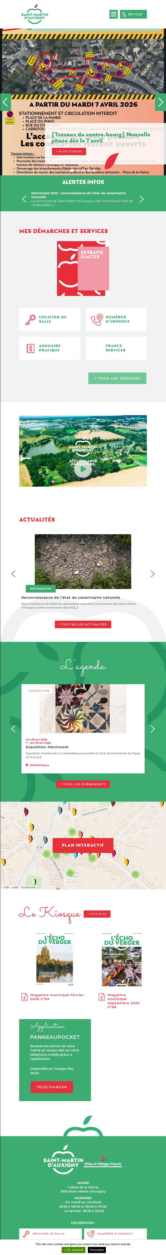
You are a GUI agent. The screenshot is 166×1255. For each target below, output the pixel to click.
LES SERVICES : (83, 1223)
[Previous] (5, 102)
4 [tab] (89, 171)
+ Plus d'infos (69, 151)
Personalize (97, 1249)
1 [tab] (72, 171)
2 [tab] (78, 171)
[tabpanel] (83, 87)
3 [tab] (83, 171)
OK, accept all (73, 1249)
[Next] (160, 102)
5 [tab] (94, 171)
